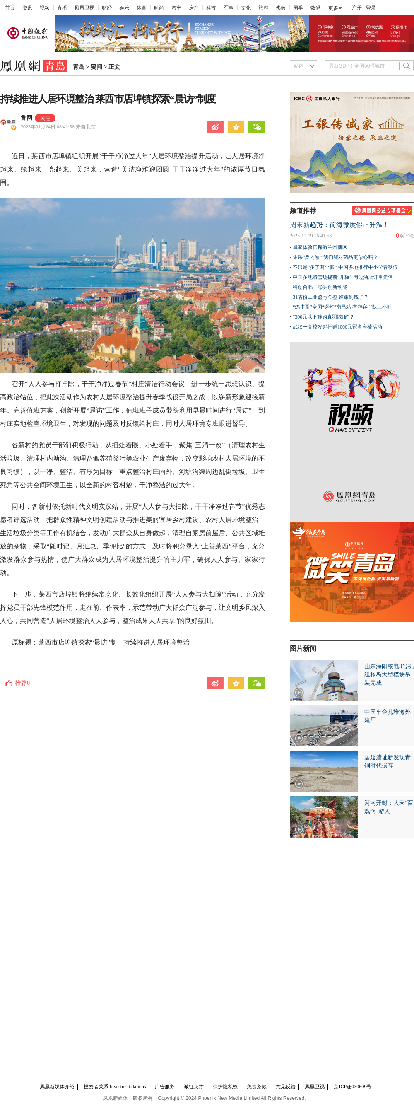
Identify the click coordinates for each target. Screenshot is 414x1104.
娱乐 (124, 8)
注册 (357, 8)
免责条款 (257, 1087)
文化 (246, 8)
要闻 (96, 67)
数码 (315, 8)
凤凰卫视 (84, 8)
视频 (45, 8)
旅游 (263, 8)
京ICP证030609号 (352, 1087)
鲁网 (26, 118)
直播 (62, 8)
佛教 (281, 8)
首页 (10, 8)
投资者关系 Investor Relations (115, 1087)
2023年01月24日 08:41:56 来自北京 (58, 127)
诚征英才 (194, 1087)
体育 (142, 8)
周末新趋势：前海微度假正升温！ (339, 224)
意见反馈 (286, 1087)
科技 (211, 8)
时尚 (159, 8)
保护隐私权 (225, 1087)
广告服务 (165, 1087)
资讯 (27, 8)
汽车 (176, 8)
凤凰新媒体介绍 (57, 1087)
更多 (333, 8)
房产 (194, 8)
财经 (107, 8)
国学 (298, 8)
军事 (228, 8)
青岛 (78, 67)
